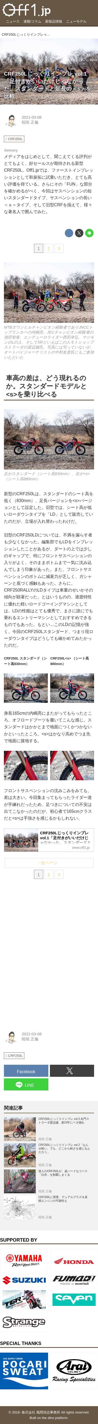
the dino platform (55, 1418)
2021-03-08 (31, 117)
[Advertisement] (43, 919)
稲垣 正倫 (30, 122)
